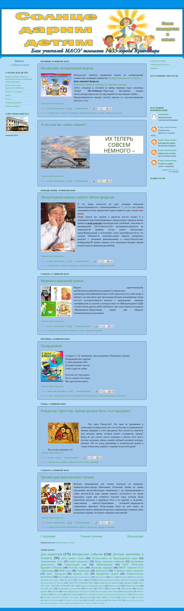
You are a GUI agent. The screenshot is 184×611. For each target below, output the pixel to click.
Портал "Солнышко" (14, 91)
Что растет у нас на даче (73, 600)
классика (55, 591)
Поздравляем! (51, 346)
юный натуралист (78, 561)
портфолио (128, 583)
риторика (113, 588)
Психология (100, 577)
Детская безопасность (81, 591)
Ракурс (8, 95)
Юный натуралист (13, 102)
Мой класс (121, 395)
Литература (74, 113)
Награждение (127, 591)
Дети (51, 395)
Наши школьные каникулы (109, 561)
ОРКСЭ (72, 462)
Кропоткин (137, 600)
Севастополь (99, 600)
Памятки (154, 68)
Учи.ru (8, 99)
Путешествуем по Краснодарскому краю (115, 558)
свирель (99, 597)
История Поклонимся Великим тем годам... (62, 597)
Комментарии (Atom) (65, 542)
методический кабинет (108, 583)
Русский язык (47, 588)
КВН (90, 580)
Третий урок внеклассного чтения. (68, 477)
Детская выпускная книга (106, 591)
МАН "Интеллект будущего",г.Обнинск (14, 86)
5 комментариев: (82, 261)
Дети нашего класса (63, 395)
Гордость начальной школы (92, 586)
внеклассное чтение (57, 330)
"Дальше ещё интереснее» (52, 103)
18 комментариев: (83, 326)
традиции (94, 462)
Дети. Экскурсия (56, 573)
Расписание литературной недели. (67, 68)
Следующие (48, 536)
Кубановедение (104, 564)
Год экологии (111, 597)
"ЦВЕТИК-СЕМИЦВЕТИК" (80, 583)
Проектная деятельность (79, 577)
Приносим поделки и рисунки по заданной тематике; (101, 84)
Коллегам (123, 577)
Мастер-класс (126, 597)
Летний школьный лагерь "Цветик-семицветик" (118, 580)
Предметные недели (88, 113)
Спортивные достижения (69, 588)
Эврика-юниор (137, 594)
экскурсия (68, 580)
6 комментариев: (83, 391)
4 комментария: (82, 108)
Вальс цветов (58, 594)
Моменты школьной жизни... (63, 281)
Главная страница (91, 536)
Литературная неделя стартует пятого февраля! (77, 197)
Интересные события (58, 113)
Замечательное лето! (52, 561)
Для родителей (79, 395)
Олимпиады (72, 330)
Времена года (80, 573)
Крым (88, 600)
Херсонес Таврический (86, 603)
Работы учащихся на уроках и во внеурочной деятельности (105, 594)
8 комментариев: (71, 457)
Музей (61, 577)
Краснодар (111, 395)
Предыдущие (135, 536)
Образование (126, 588)
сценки (99, 603)
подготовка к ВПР (115, 600)
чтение (101, 113)
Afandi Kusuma (175, 170)
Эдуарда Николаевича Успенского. (125, 78)
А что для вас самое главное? (63, 124)
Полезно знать (82, 462)
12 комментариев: (83, 522)
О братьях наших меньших (128, 570)
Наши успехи (114, 586)
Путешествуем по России (52, 583)
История (89, 588)
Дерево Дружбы (72, 594)
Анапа (65, 591)
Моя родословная (47, 603)
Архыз (127, 600)
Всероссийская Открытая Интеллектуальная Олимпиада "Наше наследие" (18, 79)
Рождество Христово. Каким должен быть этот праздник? (86, 411)
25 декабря (126, 207)
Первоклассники (132, 586)
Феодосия (71, 603)
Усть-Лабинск (60, 603)
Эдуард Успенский (113, 113)
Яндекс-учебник (12, 106)
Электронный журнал (159, 64)
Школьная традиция (102, 567)
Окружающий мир (75, 564)
